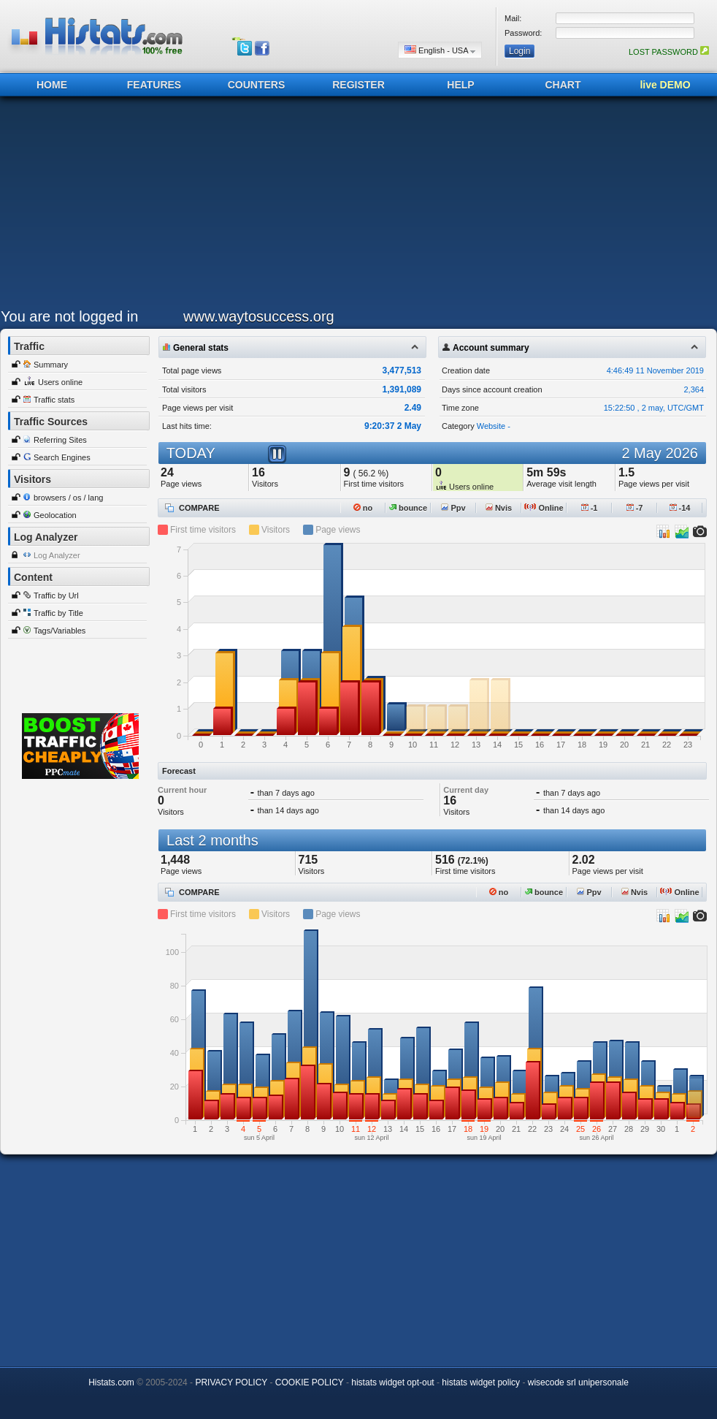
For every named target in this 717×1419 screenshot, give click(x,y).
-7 (634, 507)
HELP (460, 85)
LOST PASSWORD (669, 51)
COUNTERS (256, 85)
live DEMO (665, 85)
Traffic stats (54, 399)
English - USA (439, 50)
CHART (563, 85)
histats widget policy (481, 1382)
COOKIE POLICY (309, 1382)
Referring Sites (60, 439)
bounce (408, 507)
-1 (589, 507)
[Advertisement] (353, 206)
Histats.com (111, 1382)
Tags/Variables (59, 630)
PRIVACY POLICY (231, 1382)
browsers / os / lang (68, 497)
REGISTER (358, 85)
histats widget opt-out (392, 1382)
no (363, 507)
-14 (680, 507)
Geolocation (55, 515)
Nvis (499, 507)
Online (543, 507)
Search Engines (62, 457)
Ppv (453, 507)
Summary (51, 364)
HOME (52, 85)
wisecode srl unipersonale (578, 1382)
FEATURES (154, 85)
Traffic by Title (58, 613)
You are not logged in (69, 316)
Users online (60, 382)
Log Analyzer (57, 555)
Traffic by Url (56, 595)
